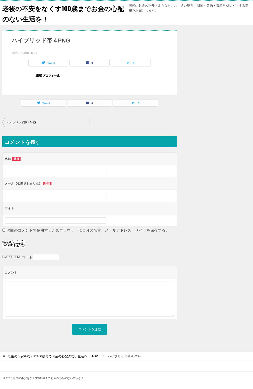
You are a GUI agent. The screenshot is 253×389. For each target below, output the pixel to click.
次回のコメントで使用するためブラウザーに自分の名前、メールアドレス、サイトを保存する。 (87, 230)
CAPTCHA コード (17, 257)
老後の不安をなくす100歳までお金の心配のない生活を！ (60, 13)
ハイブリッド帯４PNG (21, 122)
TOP (53, 356)
